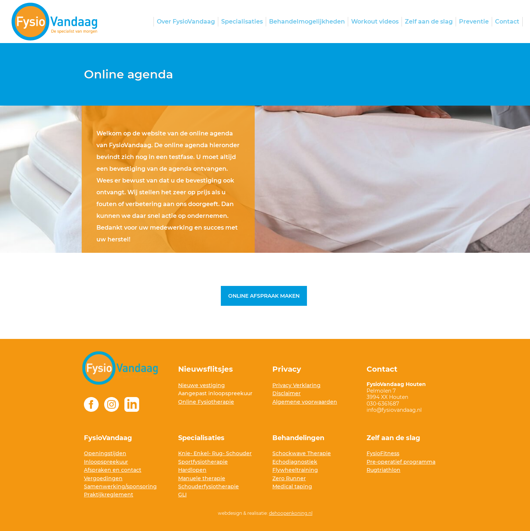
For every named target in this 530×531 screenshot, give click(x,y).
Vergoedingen (103, 478)
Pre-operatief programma (401, 462)
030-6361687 (383, 403)
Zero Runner (289, 478)
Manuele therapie (201, 478)
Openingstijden (105, 453)
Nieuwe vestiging (201, 385)
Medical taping (292, 486)
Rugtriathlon (383, 470)
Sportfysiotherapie (203, 462)
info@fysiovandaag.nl (394, 410)
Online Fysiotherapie (206, 402)
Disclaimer (286, 393)
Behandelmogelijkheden (307, 21)
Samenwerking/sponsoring (120, 486)
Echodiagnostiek (294, 462)
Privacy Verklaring (296, 385)
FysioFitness (383, 453)
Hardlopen (192, 470)
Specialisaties (242, 21)
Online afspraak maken (264, 296)
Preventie (474, 21)
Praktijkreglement (108, 494)
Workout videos (375, 21)
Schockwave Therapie (301, 453)
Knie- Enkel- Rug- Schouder (215, 453)
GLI (182, 494)
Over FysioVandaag (186, 21)
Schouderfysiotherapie (208, 486)
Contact (507, 21)
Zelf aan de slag (429, 21)
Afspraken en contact (112, 470)
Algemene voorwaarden (304, 402)
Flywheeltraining (295, 470)
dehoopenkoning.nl (290, 513)
